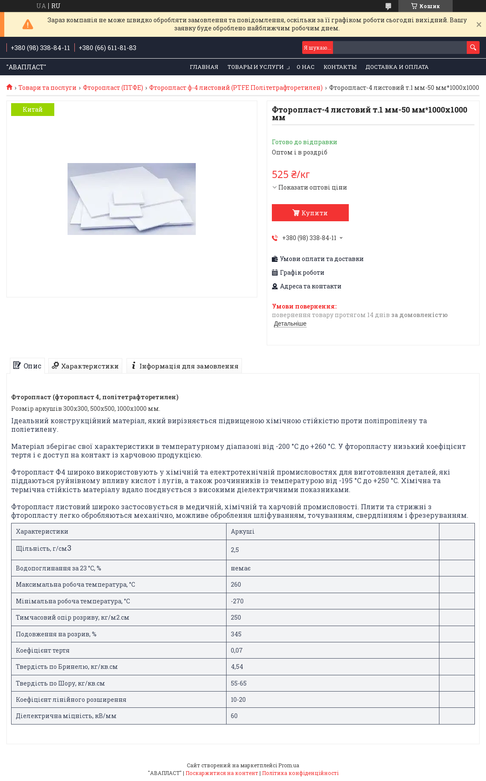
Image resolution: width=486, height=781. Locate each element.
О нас (306, 67)
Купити (314, 212)
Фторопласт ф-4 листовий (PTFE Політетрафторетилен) (236, 88)
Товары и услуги (255, 67)
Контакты (340, 67)
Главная (204, 67)
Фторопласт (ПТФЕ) (113, 88)
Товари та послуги (47, 88)
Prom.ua (288, 765)
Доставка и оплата (397, 67)
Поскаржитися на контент (222, 772)
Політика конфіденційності (300, 772)
